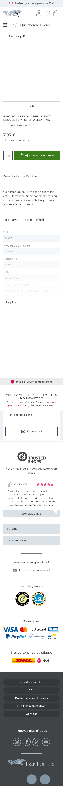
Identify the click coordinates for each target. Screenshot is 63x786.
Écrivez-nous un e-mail (31, 570)
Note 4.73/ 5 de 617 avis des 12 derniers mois (31, 471)
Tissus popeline (27, 295)
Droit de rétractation (31, 706)
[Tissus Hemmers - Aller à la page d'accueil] (30, 763)
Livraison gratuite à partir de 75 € (31, 3)
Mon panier (55, 12)
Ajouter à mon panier (37, 155)
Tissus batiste (49, 295)
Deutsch (18, 779)
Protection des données (31, 698)
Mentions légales (31, 682)
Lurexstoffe (30, 290)
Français (45, 776)
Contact (31, 713)
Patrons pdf (17, 36)
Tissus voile (12, 290)
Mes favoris (47, 13)
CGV (31, 690)
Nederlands (32, 776)
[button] (8, 155)
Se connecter (39, 12)
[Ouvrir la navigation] (5, 25)
